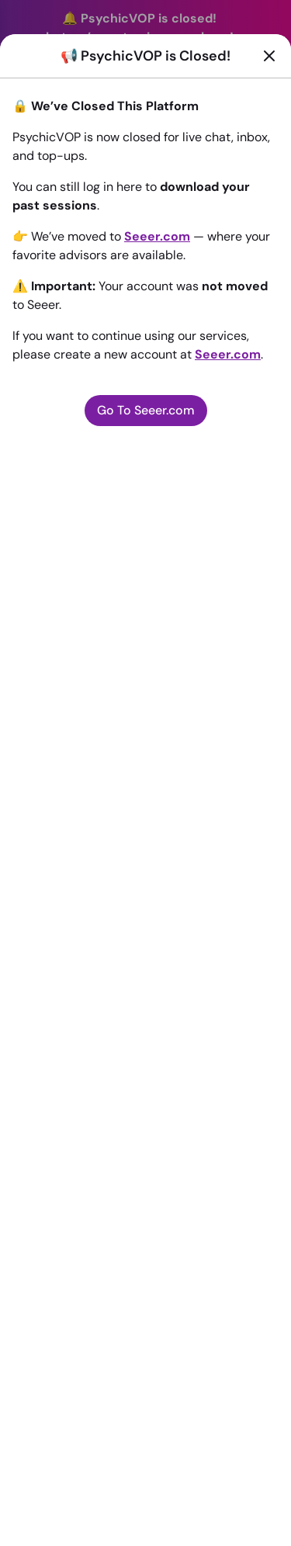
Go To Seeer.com (146, 410)
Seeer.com (157, 236)
